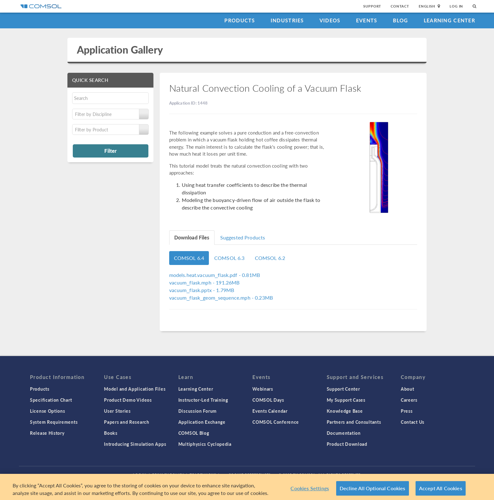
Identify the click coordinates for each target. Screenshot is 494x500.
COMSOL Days (268, 400)
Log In (456, 6)
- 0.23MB (221, 297)
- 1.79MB (201, 290)
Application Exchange (202, 422)
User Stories (117, 411)
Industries (287, 20)
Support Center (343, 389)
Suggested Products (242, 237)
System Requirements (54, 422)
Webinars (262, 389)
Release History (47, 433)
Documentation (344, 433)
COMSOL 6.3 (229, 257)
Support (372, 6)
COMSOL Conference (275, 422)
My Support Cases (346, 400)
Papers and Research (126, 422)
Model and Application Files (134, 389)
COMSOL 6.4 (189, 257)
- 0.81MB (214, 275)
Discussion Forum (197, 411)
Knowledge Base (345, 411)
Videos (330, 20)
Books (111, 433)
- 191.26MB (204, 282)
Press (407, 411)
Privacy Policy (168, 474)
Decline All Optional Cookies (372, 490)
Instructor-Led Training (203, 400)
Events (366, 20)
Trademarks (203, 474)
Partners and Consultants (354, 422)
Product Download (347, 444)
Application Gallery (120, 49)
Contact (400, 6)
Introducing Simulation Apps (135, 444)
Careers (409, 400)
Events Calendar (270, 411)
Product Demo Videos (128, 400)
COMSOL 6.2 (270, 257)
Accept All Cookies (440, 490)
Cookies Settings (309, 490)
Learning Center (449, 20)
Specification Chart (51, 400)
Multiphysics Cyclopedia (205, 444)
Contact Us (412, 422)
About (407, 389)
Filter (110, 150)
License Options (47, 411)
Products (239, 20)
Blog (400, 20)
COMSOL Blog (193, 433)
